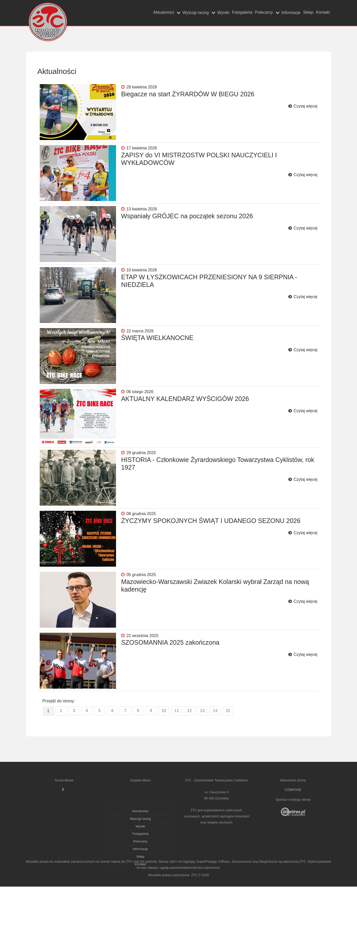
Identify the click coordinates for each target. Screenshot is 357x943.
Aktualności (115, 12)
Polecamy (241, 12)
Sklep (298, 12)
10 (164, 765)
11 (176, 765)
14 (215, 765)
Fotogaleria (213, 12)
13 (202, 765)
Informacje (274, 13)
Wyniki (188, 13)
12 (189, 765)
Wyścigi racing (153, 13)
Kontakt (319, 12)
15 (228, 765)
